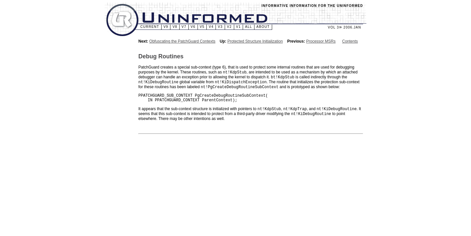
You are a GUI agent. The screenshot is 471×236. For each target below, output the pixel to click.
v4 (211, 27)
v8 (174, 27)
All (248, 27)
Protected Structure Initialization (255, 41)
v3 (220, 27)
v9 (166, 27)
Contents (350, 41)
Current (149, 27)
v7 (184, 27)
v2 (229, 27)
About (263, 27)
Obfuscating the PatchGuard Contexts (182, 41)
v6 (193, 27)
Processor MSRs (321, 41)
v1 (238, 27)
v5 (202, 27)
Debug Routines (160, 56)
